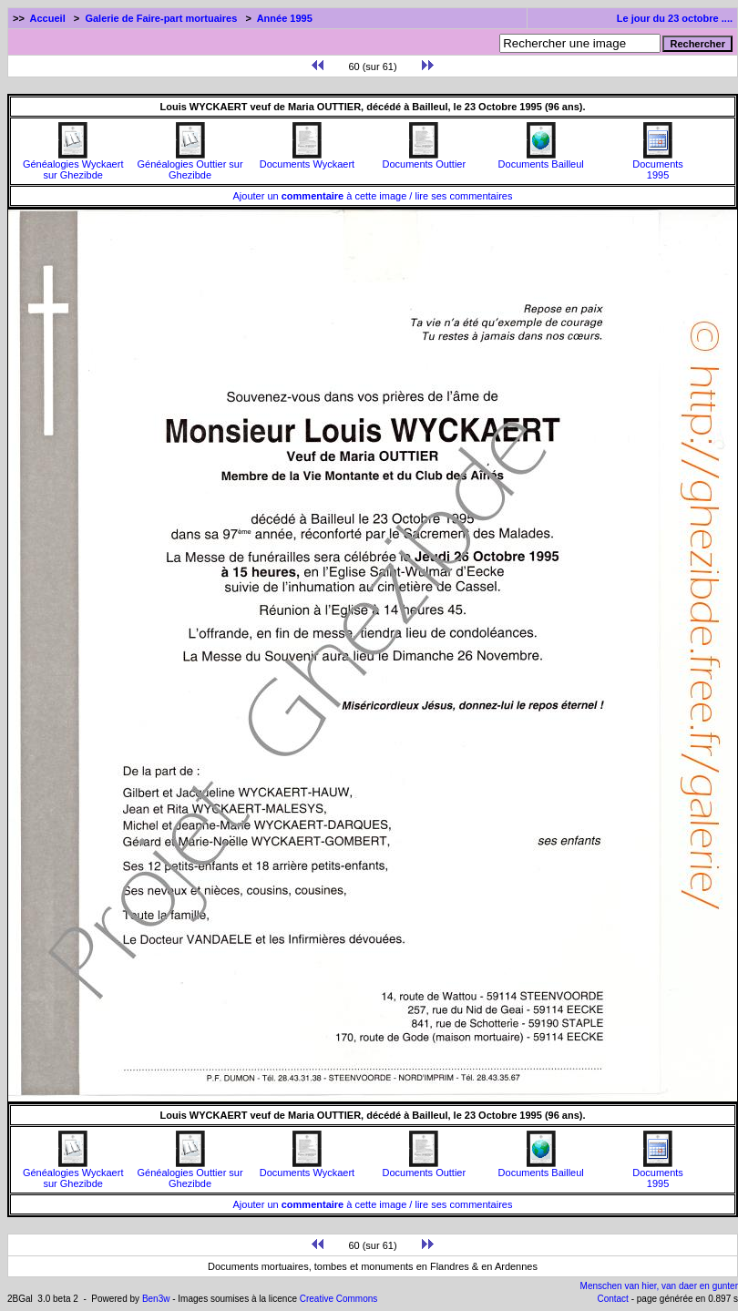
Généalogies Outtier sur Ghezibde (189, 164)
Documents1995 (657, 164)
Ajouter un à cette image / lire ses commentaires (373, 195)
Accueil (48, 18)
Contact (612, 1299)
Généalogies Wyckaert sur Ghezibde (73, 164)
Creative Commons (339, 1299)
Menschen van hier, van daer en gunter (659, 1286)
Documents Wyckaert (307, 159)
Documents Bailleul (541, 159)
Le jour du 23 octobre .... (675, 18)
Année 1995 (285, 18)
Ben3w (156, 1299)
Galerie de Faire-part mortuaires (161, 18)
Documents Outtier (424, 159)
